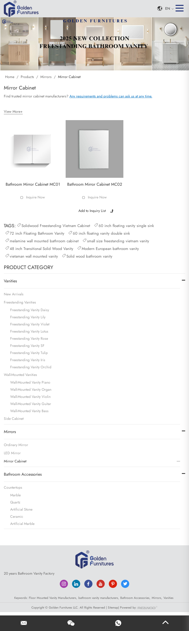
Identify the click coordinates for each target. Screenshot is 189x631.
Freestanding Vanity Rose (29, 337)
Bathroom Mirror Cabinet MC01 (33, 184)
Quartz (15, 501)
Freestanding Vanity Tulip (29, 352)
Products (27, 76)
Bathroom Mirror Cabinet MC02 (94, 184)
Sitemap (113, 606)
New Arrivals (13, 293)
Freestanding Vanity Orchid (30, 366)
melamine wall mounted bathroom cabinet (42, 240)
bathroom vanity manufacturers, (98, 597)
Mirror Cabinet (69, 76)
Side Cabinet (13, 418)
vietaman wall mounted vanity (31, 256)
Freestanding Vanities (20, 301)
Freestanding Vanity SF (27, 345)
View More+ (13, 111)
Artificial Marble (22, 523)
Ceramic (16, 516)
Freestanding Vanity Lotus (29, 330)
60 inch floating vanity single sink (123, 225)
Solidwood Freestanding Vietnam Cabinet (53, 225)
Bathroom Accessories (23, 474)
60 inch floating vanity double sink (99, 233)
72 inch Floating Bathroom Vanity (34, 233)
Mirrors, (157, 597)
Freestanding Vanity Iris (27, 359)
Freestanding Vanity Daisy (29, 309)
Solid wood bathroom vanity (86, 256)
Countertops (13, 486)
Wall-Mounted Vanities (20, 374)
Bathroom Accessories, (135, 597)
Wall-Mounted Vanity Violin (30, 396)
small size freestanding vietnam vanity (115, 240)
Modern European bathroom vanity (108, 248)
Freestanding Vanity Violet (29, 323)
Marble (15, 494)
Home (10, 76)
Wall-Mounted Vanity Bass (29, 410)
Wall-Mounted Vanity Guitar (30, 403)
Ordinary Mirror (16, 444)
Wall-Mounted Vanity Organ (30, 389)
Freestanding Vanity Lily (27, 316)
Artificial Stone (21, 508)
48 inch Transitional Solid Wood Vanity (39, 248)
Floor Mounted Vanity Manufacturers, (53, 597)
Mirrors (46, 76)
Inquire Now (35, 196)
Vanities (10, 280)
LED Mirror (12, 452)
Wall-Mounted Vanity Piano (30, 381)
